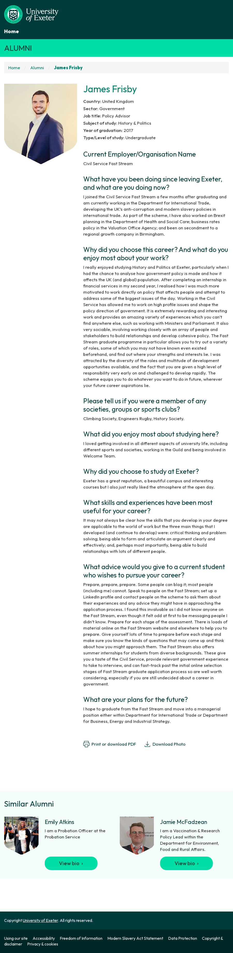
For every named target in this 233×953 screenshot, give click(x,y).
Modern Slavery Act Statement (135, 938)
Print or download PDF (109, 744)
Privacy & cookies (42, 944)
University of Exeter (40, 920)
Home (11, 31)
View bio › (71, 863)
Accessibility (44, 938)
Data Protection (182, 938)
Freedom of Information (81, 938)
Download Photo (164, 744)
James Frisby (68, 67)
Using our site (16, 938)
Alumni (18, 48)
